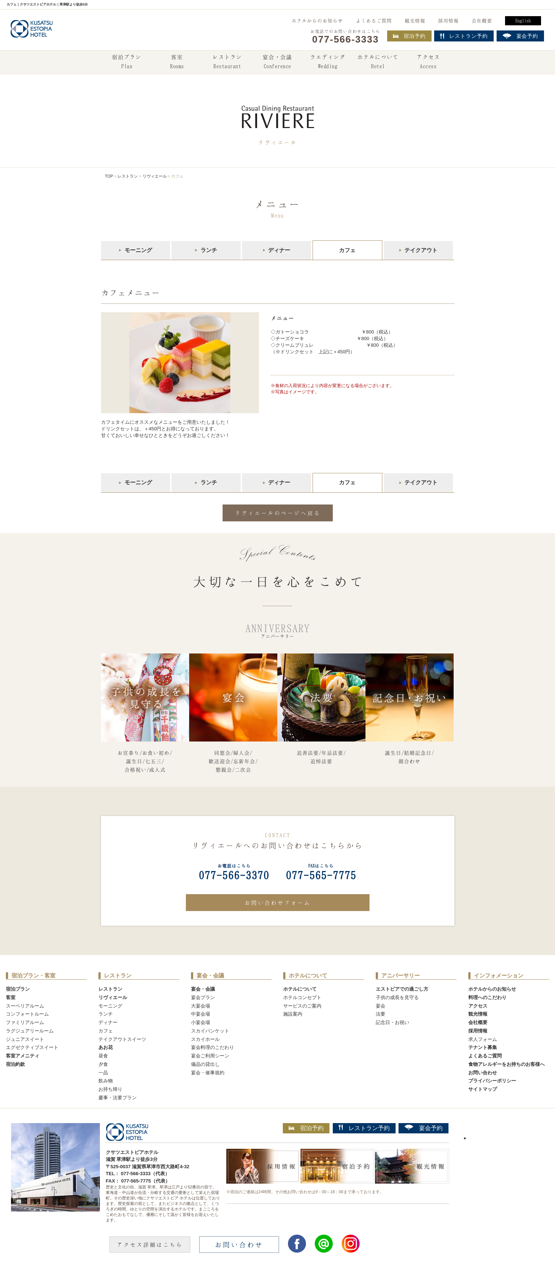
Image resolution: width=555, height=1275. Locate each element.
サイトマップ (482, 1089)
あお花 (105, 1047)
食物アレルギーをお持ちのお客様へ (506, 1064)
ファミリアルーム (25, 1022)
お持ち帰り (110, 1089)
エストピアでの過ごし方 (402, 989)
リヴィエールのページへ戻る (278, 513)
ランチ (209, 250)
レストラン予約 (364, 1128)
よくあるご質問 (374, 20)
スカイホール (205, 1039)
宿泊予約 (409, 36)
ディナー (279, 250)
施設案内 (292, 1014)
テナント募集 (482, 1047)
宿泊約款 (15, 1064)
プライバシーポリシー (492, 1080)
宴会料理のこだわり (212, 1047)
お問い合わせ (482, 1072)
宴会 (380, 1006)
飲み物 (105, 1080)
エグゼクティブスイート (32, 1047)
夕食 (103, 1064)
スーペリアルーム (25, 1006)
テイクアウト (420, 250)
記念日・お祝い (392, 1022)
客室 (177, 62)
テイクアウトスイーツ (122, 1039)
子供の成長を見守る (397, 997)
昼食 (103, 1056)
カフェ (105, 1031)
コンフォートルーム (27, 1014)
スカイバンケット (210, 1031)
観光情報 (415, 20)
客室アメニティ (22, 1056)
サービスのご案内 (302, 1006)
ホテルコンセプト (302, 997)
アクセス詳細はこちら (150, 1244)
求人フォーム (482, 1039)
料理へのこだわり (487, 997)
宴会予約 (423, 1128)
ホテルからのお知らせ (317, 20)
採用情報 (448, 20)
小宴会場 (200, 1022)
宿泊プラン (126, 62)
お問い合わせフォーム (278, 903)
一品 (103, 1072)
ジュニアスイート (25, 1039)
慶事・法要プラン (117, 1097)
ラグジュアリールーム (30, 1031)
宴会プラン (203, 997)
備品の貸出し (205, 1064)
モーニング (138, 250)
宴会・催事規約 (207, 1072)
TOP (109, 176)
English (523, 20)
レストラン (227, 62)
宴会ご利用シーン (210, 1056)
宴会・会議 (277, 62)
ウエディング (327, 62)
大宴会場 (200, 1006)
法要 (380, 1014)
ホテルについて (378, 62)
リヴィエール (155, 176)
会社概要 (482, 20)
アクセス (428, 62)
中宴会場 (200, 1014)
